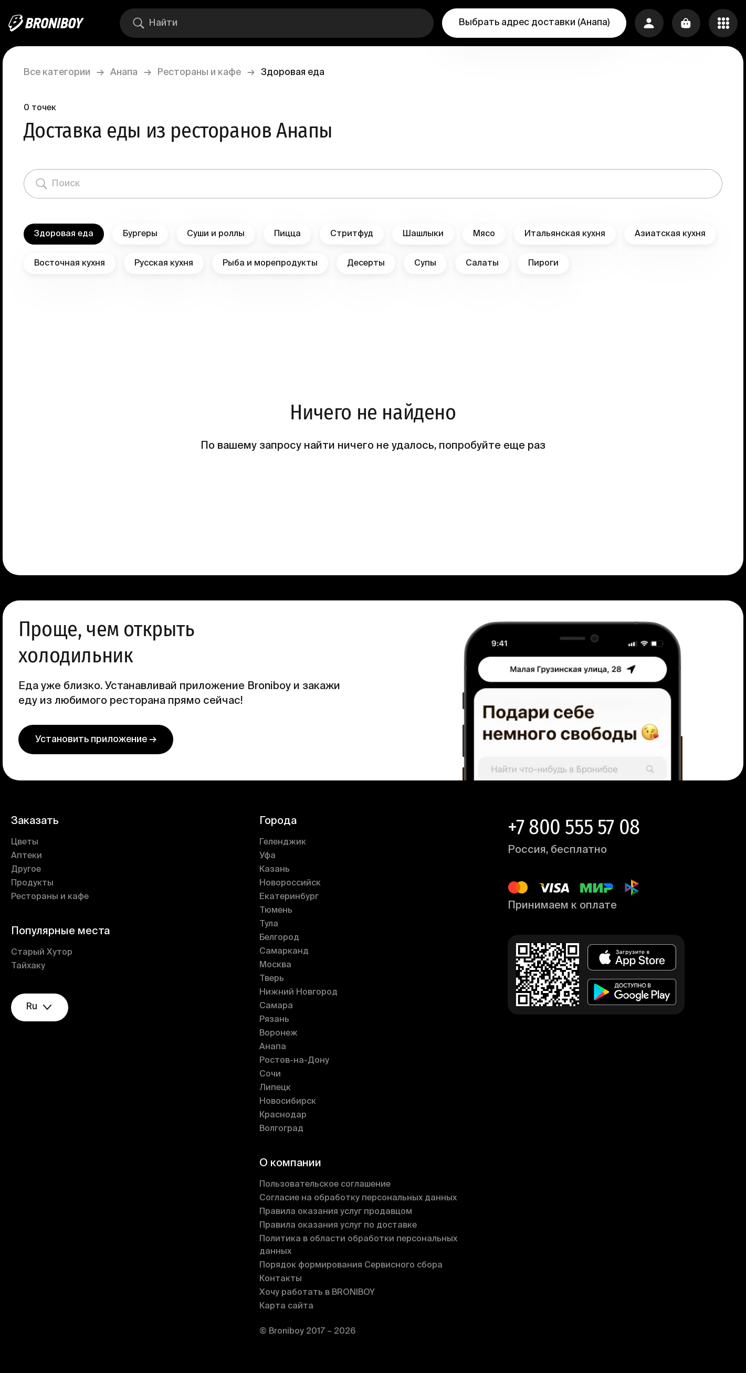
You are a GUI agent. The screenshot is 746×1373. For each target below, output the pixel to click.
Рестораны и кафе (205, 72)
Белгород (281, 939)
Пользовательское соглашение (327, 1186)
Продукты (38, 885)
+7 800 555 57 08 (572, 828)
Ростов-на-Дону (296, 1062)
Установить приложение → (101, 741)
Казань (276, 871)
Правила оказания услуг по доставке (340, 1227)
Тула (270, 926)
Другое (32, 871)
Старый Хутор (47, 954)
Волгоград (283, 1130)
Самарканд (286, 953)
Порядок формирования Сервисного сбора (353, 1267)
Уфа (269, 857)
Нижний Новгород (300, 994)
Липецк (277, 1089)
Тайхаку (34, 968)
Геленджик (284, 844)
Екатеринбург (291, 898)
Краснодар (285, 1117)
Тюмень (278, 912)
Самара (278, 1008)
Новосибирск (289, 1103)
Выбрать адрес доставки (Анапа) (532, 22)
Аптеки (32, 857)
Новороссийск (292, 885)
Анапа (129, 72)
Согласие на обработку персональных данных (360, 1200)
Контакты (282, 1280)
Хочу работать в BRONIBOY (319, 1294)
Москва (277, 967)
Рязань (276, 1021)
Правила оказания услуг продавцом (337, 1213)
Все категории (62, 72)
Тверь (273, 980)
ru (47, 1010)
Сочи (272, 1076)
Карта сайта (288, 1308)
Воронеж (280, 1035)
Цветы (30, 844)
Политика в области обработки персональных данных (360, 1247)
